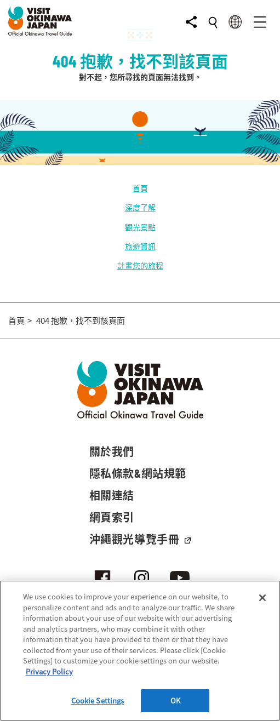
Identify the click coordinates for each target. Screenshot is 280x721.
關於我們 (111, 451)
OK (175, 700)
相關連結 (111, 495)
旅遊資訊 (140, 246)
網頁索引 (111, 517)
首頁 (140, 187)
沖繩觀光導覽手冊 (140, 539)
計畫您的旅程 (140, 265)
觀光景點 (140, 226)
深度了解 (140, 207)
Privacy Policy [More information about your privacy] (49, 671)
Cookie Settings (97, 700)
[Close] (262, 598)
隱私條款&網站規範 (137, 473)
